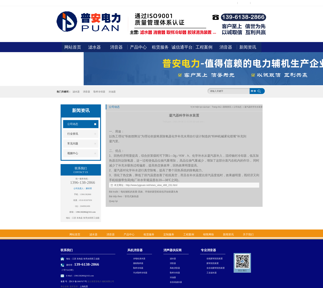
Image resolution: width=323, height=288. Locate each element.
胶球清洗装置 (213, 263)
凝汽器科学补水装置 (253, 107)
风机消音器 (135, 250)
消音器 (116, 47)
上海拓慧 (84, 286)
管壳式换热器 (132, 196)
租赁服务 (160, 47)
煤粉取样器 (138, 263)
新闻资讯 (247, 47)
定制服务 (168, 234)
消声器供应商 (172, 250)
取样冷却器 (99, 91)
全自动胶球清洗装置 (216, 268)
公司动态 (237, 107)
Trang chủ (216, 107)
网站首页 (72, 47)
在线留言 (231, 3)
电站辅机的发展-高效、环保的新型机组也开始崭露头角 (149, 191)
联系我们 (244, 3)
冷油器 (112, 91)
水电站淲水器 (139, 258)
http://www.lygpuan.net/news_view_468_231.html (151, 185)
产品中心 (138, 47)
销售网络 (208, 234)
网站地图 (257, 3)
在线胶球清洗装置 (215, 258)
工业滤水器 (212, 273)
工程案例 (204, 47)
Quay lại (113, 201)
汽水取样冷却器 (140, 273)
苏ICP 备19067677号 (78, 281)
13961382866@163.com (86, 212)
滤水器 (94, 47)
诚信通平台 (182, 47)
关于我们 (72, 57)
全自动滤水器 (176, 282)
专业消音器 (208, 250)
